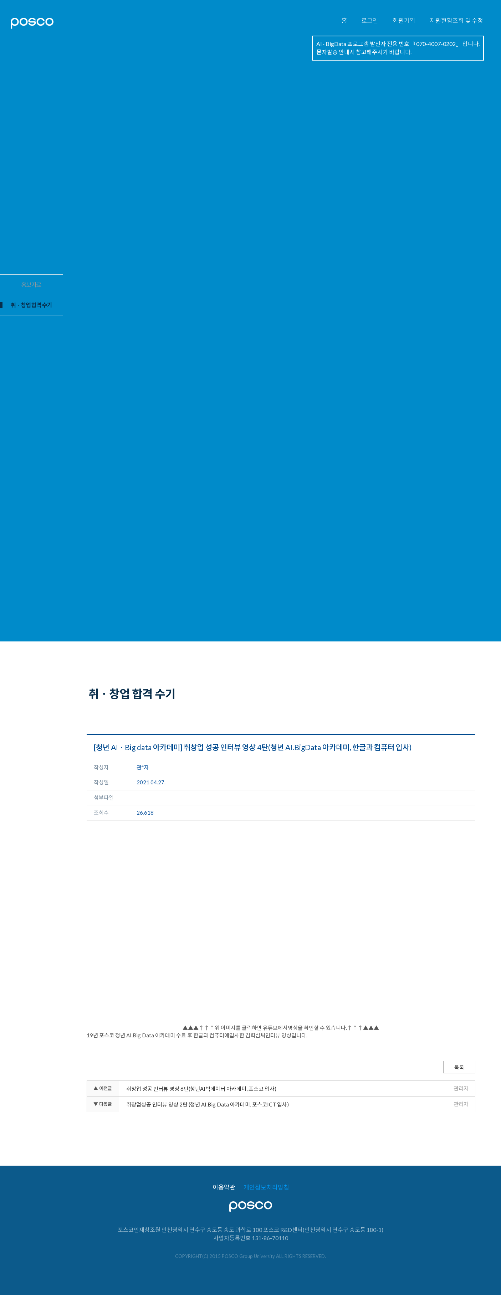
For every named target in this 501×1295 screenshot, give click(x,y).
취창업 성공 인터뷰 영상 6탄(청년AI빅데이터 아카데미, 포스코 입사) (201, 1088)
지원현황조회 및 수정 (456, 20)
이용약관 (224, 1187)
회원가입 (404, 20)
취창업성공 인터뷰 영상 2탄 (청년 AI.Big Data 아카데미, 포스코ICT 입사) (207, 1104)
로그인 (369, 20)
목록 (459, 1067)
